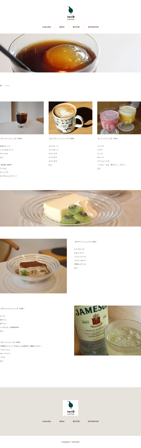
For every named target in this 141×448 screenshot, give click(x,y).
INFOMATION (93, 27)
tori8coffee (46, 27)
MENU (61, 27)
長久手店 (76, 27)
